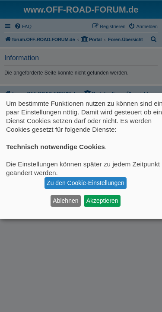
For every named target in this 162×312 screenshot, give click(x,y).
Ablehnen (65, 200)
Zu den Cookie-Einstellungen (85, 182)
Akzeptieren (102, 200)
